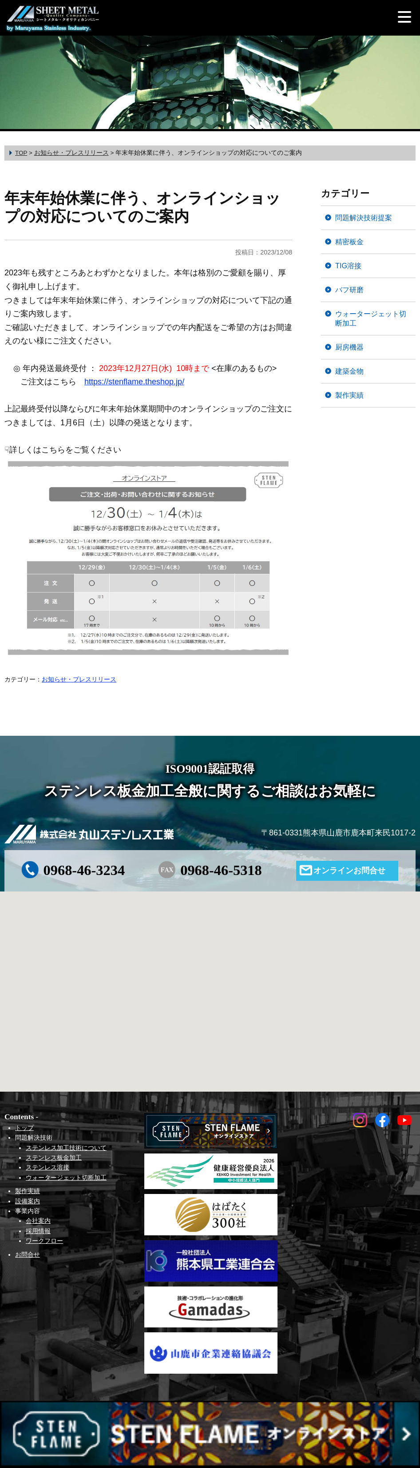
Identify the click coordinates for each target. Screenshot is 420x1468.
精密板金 (349, 242)
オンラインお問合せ (349, 870)
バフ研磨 (349, 290)
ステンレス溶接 (47, 1167)
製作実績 (349, 395)
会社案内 (38, 1220)
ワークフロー (44, 1240)
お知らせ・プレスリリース (79, 679)
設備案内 (27, 1201)
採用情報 (38, 1230)
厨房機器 (349, 347)
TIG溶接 (348, 266)
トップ (24, 1127)
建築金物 (349, 371)
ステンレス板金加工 (54, 1157)
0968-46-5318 (221, 870)
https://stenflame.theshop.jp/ (134, 381)
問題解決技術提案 (363, 218)
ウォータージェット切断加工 (370, 318)
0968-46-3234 (84, 870)
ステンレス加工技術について (66, 1147)
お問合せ (27, 1254)
